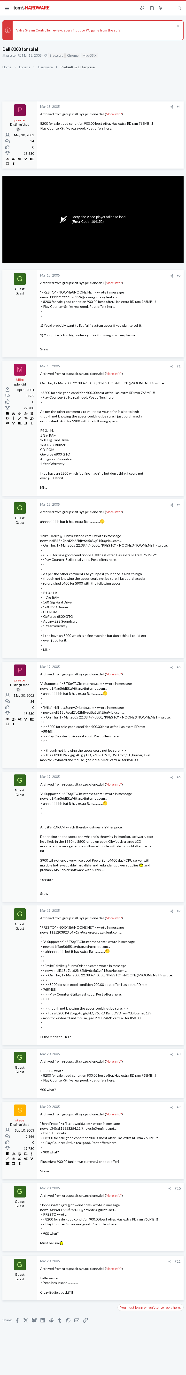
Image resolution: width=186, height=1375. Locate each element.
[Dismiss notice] (177, 27)
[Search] (179, 8)
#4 (179, 505)
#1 (179, 107)
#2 (179, 276)
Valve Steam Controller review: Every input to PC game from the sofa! (69, 30)
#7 (179, 911)
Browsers (56, 55)
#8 (179, 1054)
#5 (179, 667)
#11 (178, 1261)
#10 (178, 1188)
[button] (7, 8)
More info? (114, 114)
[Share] (172, 107)
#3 (179, 367)
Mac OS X (89, 55)
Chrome (72, 55)
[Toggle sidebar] (170, 8)
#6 (179, 777)
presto (11, 55)
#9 (179, 1107)
